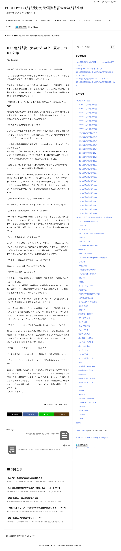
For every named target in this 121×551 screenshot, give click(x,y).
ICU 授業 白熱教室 (85, 342)
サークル (81, 386)
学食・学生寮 (83, 330)
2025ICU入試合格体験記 (87, 109)
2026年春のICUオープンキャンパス (89, 69)
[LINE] (46, 414)
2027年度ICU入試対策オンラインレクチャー (27, 518)
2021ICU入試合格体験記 (87, 125)
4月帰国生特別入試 (85, 298)
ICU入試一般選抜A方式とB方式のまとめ (25, 478)
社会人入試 (82, 322)
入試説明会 (82, 290)
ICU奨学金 (82, 225)
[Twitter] (14, 414)
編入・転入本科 (61, 404)
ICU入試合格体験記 (83, 101)
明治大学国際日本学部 (86, 378)
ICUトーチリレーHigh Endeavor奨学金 (92, 258)
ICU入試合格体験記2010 (87, 169)
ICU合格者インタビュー (87, 402)
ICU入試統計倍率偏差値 (87, 274)
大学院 (80, 362)
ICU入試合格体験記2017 (87, 141)
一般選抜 (57, 36)
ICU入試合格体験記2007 (87, 181)
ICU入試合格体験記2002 (87, 201)
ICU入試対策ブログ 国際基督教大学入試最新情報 (33, 36)
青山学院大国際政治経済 (87, 366)
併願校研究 (82, 374)
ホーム (9, 36)
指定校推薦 (82, 266)
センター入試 (83, 350)
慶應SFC (81, 390)
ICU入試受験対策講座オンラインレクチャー (22, 536)
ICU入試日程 (83, 354)
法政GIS (81, 394)
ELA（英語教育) (84, 326)
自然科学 (81, 310)
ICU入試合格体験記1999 (87, 213)
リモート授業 (83, 411)
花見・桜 (81, 278)
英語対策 (81, 237)
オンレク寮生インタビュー (88, 358)
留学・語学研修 (84, 318)
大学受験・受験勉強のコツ (88, 398)
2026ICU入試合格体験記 (87, 105)
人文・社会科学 (84, 229)
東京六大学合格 (84, 334)
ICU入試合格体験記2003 (87, 197)
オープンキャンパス (85, 286)
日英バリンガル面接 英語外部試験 (91, 233)
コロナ (80, 419)
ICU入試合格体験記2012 (87, 161)
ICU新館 (81, 415)
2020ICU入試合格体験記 (87, 129)
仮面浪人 (81, 282)
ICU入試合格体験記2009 (87, 173)
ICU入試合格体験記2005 (87, 189)
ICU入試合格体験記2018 (87, 137)
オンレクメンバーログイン (85, 448)
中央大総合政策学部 (85, 370)
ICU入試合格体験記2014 (87, 153)
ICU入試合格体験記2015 (87, 149)
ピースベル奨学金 (85, 254)
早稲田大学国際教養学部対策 (89, 294)
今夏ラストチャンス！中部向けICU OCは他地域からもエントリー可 (37, 508)
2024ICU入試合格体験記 (87, 113)
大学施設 (81, 407)
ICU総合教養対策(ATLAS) (87, 245)
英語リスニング (84, 241)
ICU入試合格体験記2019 (87, 133)
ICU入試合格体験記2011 (87, 165)
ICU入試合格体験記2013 (87, 157)
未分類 (78, 423)
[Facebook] (30, 414)
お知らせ (81, 262)
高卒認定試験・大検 (85, 382)
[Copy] (61, 414)
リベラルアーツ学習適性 (87, 302)
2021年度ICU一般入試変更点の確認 (23, 498)
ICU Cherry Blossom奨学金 (88, 221)
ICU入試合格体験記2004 (87, 193)
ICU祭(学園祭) (83, 306)
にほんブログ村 (81, 431)
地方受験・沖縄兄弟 (85, 338)
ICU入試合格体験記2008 (87, 177)
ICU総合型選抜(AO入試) (87, 270)
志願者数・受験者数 (85, 314)
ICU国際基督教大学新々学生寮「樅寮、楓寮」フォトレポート (34, 488)
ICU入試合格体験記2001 (87, 205)
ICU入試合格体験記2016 (87, 145)
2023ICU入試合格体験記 (87, 117)
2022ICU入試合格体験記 (87, 121)
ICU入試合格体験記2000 (87, 209)
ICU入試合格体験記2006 (87, 185)
